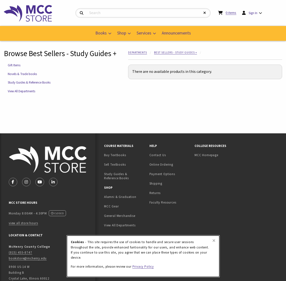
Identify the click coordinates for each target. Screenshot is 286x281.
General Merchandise (119, 215)
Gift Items (14, 65)
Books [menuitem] (101, 33)
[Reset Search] (204, 13)
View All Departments (21, 91)
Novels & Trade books (22, 74)
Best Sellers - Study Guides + (175, 52)
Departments (137, 52)
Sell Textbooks (125, 164)
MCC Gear (111, 206)
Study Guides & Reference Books (29, 82)
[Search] (81, 13)
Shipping (156, 183)
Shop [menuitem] (121, 33)
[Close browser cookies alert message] (213, 241)
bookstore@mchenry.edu (28, 258)
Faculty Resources (162, 202)
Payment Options (162, 174)
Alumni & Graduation (120, 197)
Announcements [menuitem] (176, 33)
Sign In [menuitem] (253, 13)
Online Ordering (161, 164)
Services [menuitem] (144, 33)
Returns (155, 193)
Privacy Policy (143, 266)
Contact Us (157, 155)
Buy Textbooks (115, 155)
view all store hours (23, 223)
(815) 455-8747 (20, 252)
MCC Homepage (206, 155)
